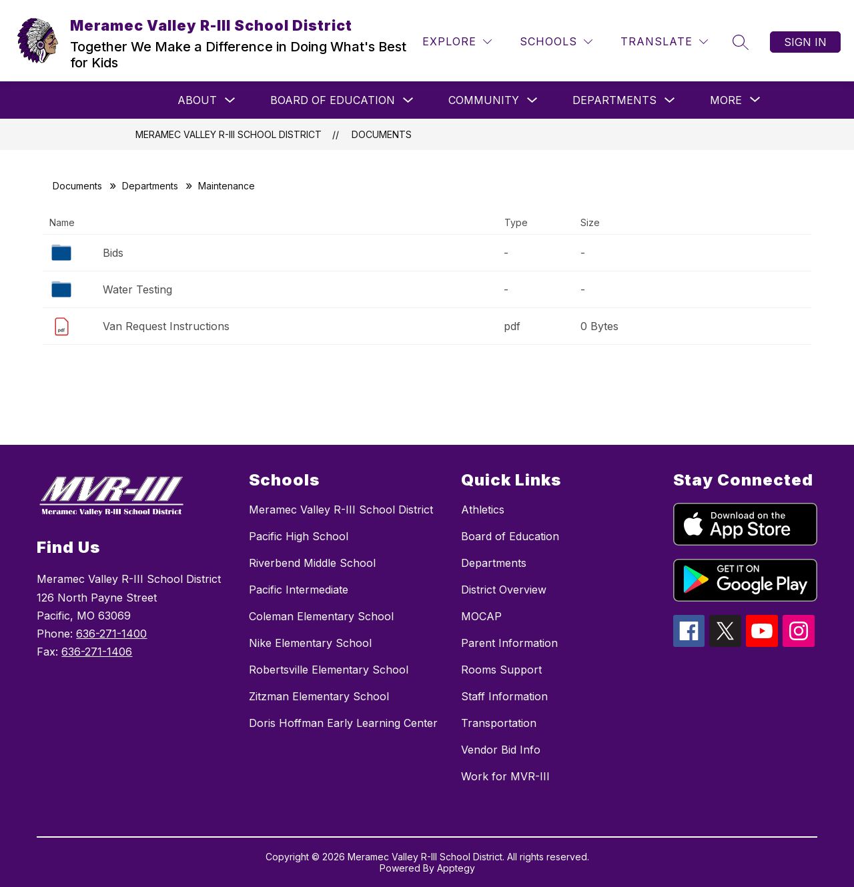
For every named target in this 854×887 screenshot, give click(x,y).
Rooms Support (501, 669)
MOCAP (481, 616)
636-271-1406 (96, 651)
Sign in (805, 42)
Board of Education (332, 100)
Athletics (482, 509)
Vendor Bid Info (500, 749)
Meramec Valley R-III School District (228, 134)
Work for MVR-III (505, 776)
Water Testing (137, 289)
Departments (614, 100)
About (197, 100)
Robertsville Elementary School (328, 669)
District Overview (503, 589)
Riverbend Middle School (312, 563)
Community (483, 100)
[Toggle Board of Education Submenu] (408, 100)
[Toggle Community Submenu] (532, 100)
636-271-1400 (111, 633)
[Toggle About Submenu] (230, 100)
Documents (382, 134)
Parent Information (509, 643)
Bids (113, 252)
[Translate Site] (664, 41)
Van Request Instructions (166, 326)
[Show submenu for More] (726, 100)
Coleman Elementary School (321, 616)
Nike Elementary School (310, 643)
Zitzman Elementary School (319, 696)
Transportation (498, 723)
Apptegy (456, 868)
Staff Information (504, 696)
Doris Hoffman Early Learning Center (343, 723)
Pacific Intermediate (298, 589)
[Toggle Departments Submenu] (670, 100)
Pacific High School (298, 536)
